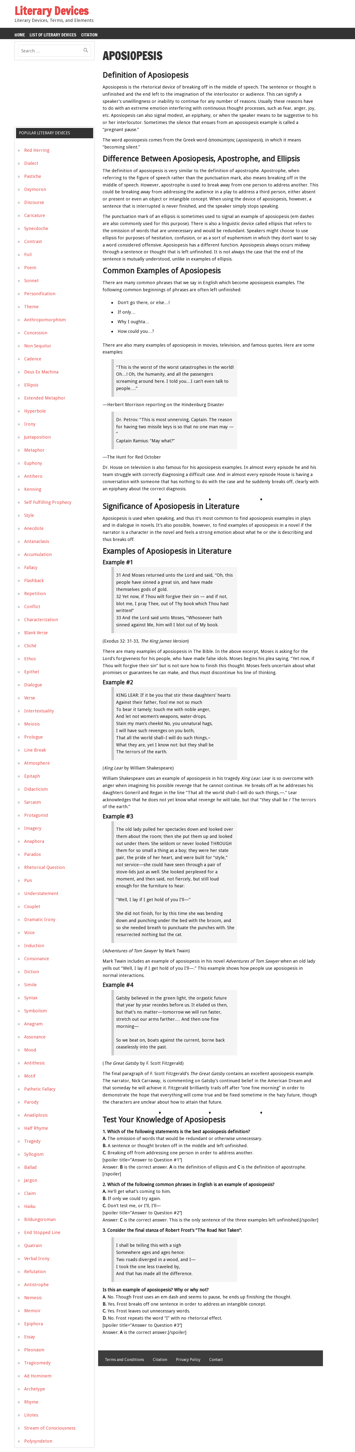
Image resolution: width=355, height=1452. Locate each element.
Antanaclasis (36, 541)
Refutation (35, 1271)
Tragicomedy (37, 1362)
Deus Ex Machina (41, 371)
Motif (30, 1076)
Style (29, 515)
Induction (34, 945)
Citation (89, 34)
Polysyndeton (38, 1441)
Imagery (32, 828)
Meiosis (32, 723)
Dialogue (33, 684)
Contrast (33, 241)
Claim (30, 1193)
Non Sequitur (37, 345)
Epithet (31, 671)
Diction (31, 971)
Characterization (41, 619)
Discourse (34, 202)
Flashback (34, 580)
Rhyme (31, 1402)
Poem (30, 267)
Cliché (30, 645)
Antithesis (34, 1063)
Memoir (32, 1310)
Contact (216, 1360)
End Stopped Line (42, 1232)
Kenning (32, 489)
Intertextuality (39, 710)
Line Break (35, 750)
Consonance (36, 958)
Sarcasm (32, 802)
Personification (39, 293)
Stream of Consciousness (49, 1428)
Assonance (35, 1036)
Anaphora (34, 841)
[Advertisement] (52, 95)
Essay (29, 1336)
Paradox (32, 854)
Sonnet (31, 280)
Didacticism (36, 789)
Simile (30, 984)
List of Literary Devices (53, 34)
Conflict (32, 606)
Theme (31, 306)
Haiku (30, 1206)
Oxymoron (35, 189)
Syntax (30, 997)
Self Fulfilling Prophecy (47, 502)
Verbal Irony (37, 1258)
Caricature (34, 215)
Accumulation (38, 554)
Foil (28, 254)
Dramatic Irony (39, 919)
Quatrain (33, 1245)
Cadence (32, 358)
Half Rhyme (36, 1128)
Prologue (33, 737)
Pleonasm (34, 1349)
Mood (30, 1049)
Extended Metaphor (44, 398)
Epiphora (33, 1323)
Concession (35, 332)
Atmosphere (37, 763)
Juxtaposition (37, 437)
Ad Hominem (38, 1375)
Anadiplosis (36, 1115)
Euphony (33, 463)
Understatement (41, 893)
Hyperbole (35, 411)
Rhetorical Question (44, 867)
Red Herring (36, 150)
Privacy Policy (188, 1360)
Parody (31, 1102)
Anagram (33, 1023)
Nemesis (33, 1297)
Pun (28, 880)
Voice (29, 932)
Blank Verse (36, 632)
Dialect (31, 163)
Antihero (33, 476)
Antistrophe (36, 1284)
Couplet (32, 906)
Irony (30, 424)
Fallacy (30, 567)
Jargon (30, 1180)
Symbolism (35, 1010)
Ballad (30, 1167)
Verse (29, 697)
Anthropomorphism (45, 319)
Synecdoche (36, 228)
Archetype (34, 1388)
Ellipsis (31, 384)
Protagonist (36, 815)
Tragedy (32, 1141)
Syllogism (34, 1154)
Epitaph (32, 776)
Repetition (35, 593)
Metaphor (34, 450)
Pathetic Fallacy (39, 1089)
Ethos (30, 658)
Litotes (31, 1415)
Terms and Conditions (124, 1360)
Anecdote (34, 528)
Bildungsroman (40, 1219)
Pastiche (32, 176)
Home (20, 34)
